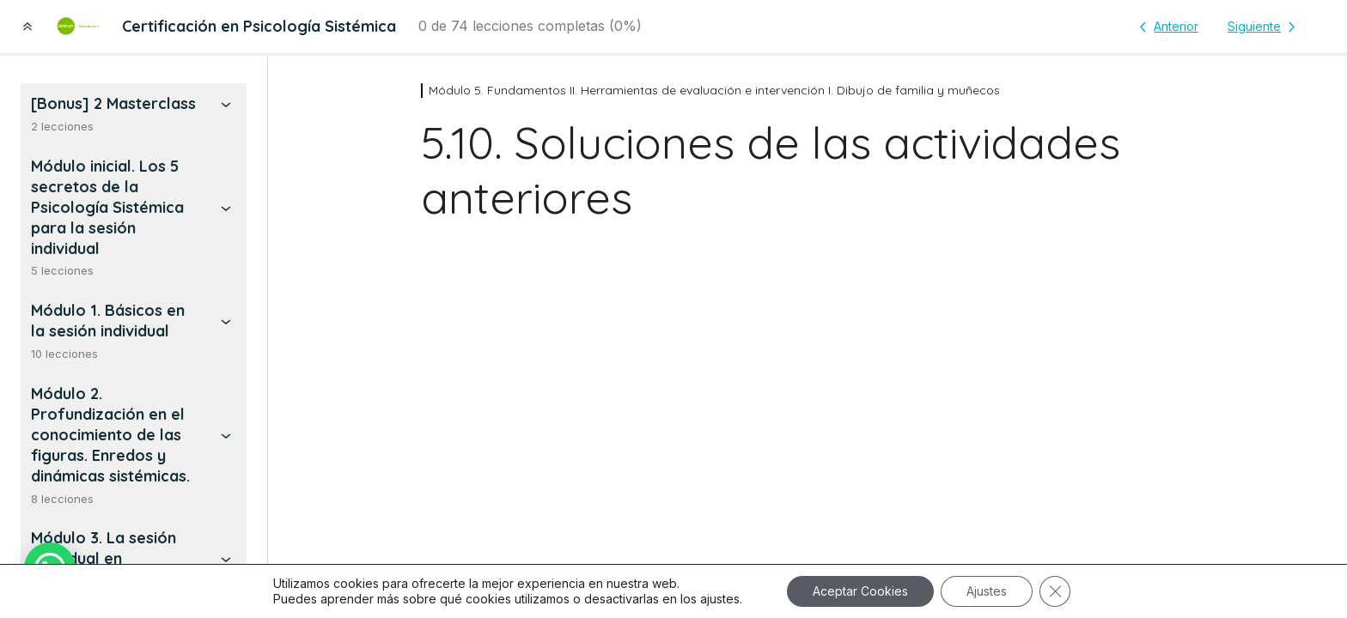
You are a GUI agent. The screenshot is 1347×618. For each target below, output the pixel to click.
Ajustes (986, 591)
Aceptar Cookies (860, 591)
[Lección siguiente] (1264, 26)
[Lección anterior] (1166, 26)
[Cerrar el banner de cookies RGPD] (1054, 591)
